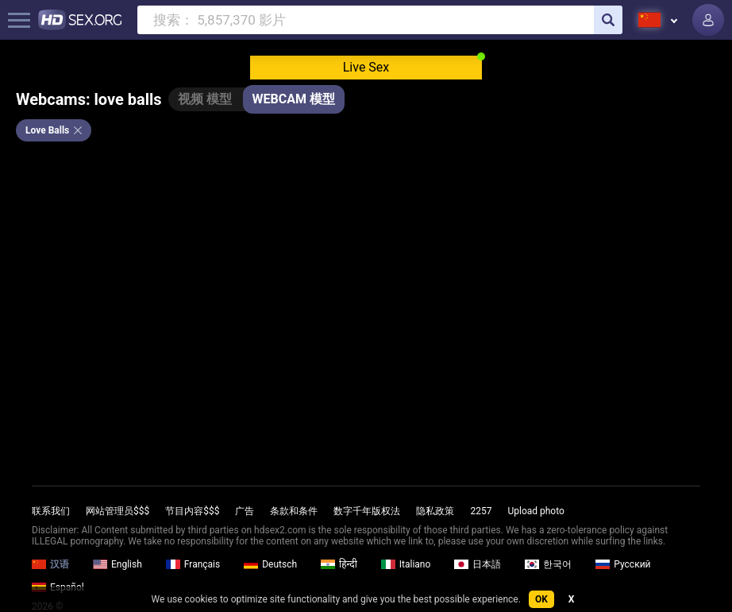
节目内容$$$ (192, 511)
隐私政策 (435, 511)
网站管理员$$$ (117, 511)
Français (193, 564)
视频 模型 (205, 99)
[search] (608, 20)
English (117, 564)
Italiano (406, 564)
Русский (622, 564)
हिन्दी (339, 564)
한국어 (548, 564)
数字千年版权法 (366, 511)
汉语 (50, 564)
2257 (480, 511)
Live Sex (366, 67)
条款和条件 (294, 511)
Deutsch (270, 564)
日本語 (477, 564)
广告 (244, 511)
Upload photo (535, 511)
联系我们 (51, 511)
